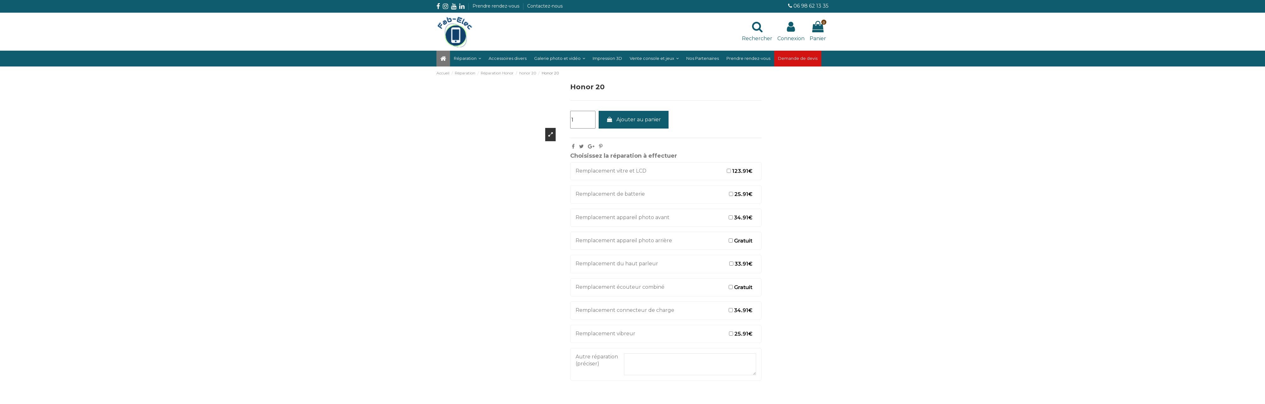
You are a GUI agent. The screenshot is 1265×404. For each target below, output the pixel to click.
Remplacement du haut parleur (617, 264)
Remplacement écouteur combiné (620, 287)
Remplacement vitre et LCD (611, 171)
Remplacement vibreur (605, 334)
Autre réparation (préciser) (597, 360)
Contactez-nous (545, 6)
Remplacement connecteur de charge (625, 310)
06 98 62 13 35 (811, 6)
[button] (559, 58)
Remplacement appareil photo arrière (624, 240)
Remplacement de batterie (610, 194)
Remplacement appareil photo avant (623, 217)
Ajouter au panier (633, 120)
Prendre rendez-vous (496, 6)
